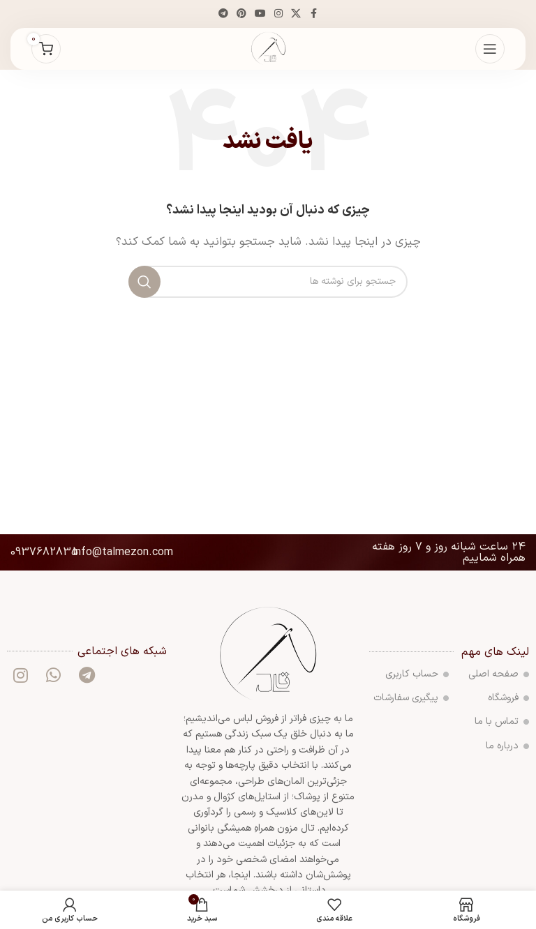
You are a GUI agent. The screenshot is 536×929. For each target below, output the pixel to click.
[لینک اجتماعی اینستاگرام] (278, 14)
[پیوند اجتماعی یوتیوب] (260, 14)
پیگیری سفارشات (411, 697)
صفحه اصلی (498, 674)
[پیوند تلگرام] (223, 14)
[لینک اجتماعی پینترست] (241, 14)
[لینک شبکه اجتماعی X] (296, 14)
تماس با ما (502, 721)
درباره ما (507, 746)
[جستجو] (268, 282)
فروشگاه (508, 697)
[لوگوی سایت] (268, 48)
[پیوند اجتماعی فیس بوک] (313, 14)
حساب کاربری (417, 674)
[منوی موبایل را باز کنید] (490, 49)
